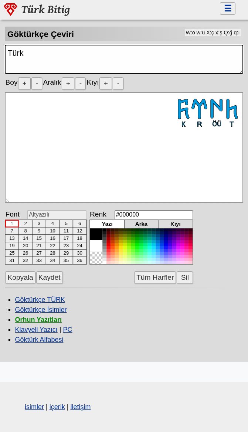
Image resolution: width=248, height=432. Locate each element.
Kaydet (49, 277)
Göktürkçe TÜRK (40, 299)
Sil (185, 277)
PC (67, 329)
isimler (34, 407)
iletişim (80, 407)
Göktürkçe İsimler (41, 309)
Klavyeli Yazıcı (36, 329)
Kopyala (20, 277)
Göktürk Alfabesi (39, 339)
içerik (57, 407)
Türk (124, 59)
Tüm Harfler (155, 277)
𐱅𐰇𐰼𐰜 (124, 147)
